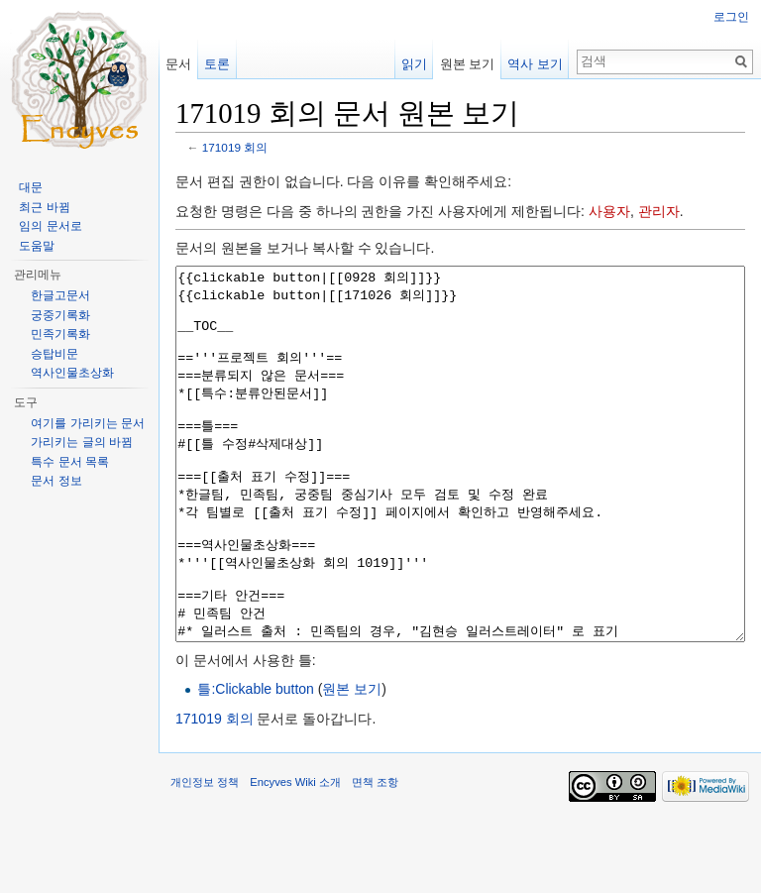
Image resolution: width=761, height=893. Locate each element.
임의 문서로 (50, 226)
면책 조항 (375, 856)
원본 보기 (351, 763)
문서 (178, 63)
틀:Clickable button (255, 763)
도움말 (36, 246)
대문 (31, 187)
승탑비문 (54, 354)
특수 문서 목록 (70, 462)
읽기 (414, 63)
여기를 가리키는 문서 (88, 423)
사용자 (609, 211)
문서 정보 (56, 481)
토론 (217, 63)
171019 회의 (235, 147)
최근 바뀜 (44, 207)
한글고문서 (60, 295)
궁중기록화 (60, 315)
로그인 (731, 17)
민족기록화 (60, 334)
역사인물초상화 (72, 373)
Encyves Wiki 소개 (295, 856)
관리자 (659, 211)
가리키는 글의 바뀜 (82, 442)
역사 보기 (535, 63)
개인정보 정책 (204, 856)
